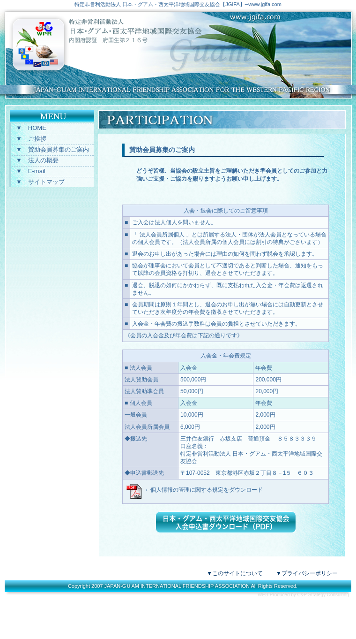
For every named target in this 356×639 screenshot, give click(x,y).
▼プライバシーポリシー (307, 573)
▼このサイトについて (235, 573)
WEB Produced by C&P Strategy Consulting (303, 594)
